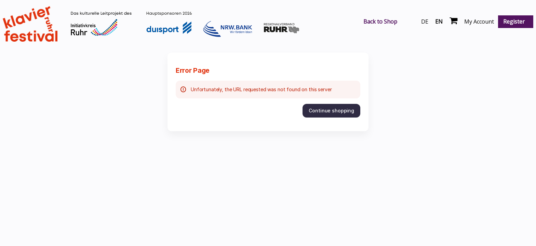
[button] (331, 111)
